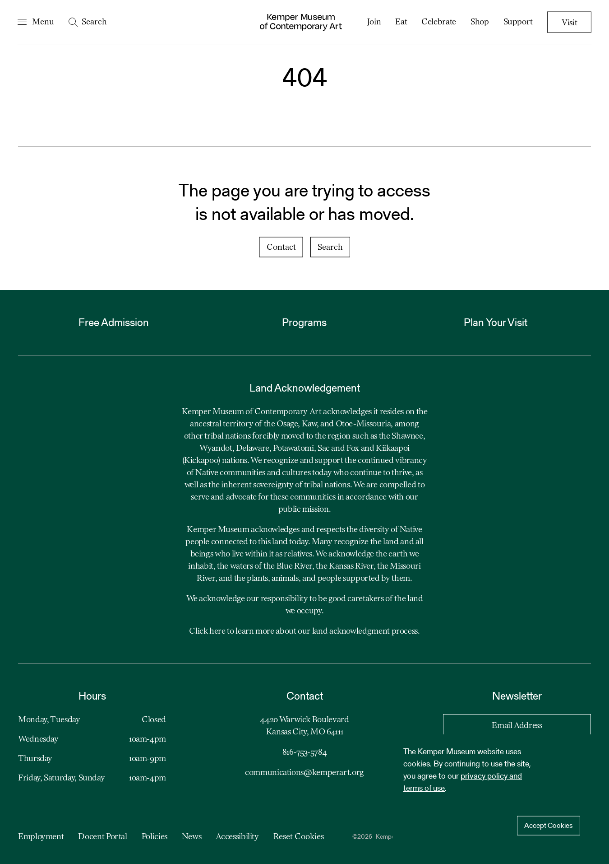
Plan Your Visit (495, 322)
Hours (92, 695)
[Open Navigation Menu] (36, 22)
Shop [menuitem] (479, 22)
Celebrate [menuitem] (438, 22)
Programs (304, 322)
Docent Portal (102, 837)
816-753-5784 (304, 752)
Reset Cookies (298, 837)
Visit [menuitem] (569, 23)
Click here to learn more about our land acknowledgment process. (304, 631)
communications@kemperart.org (304, 773)
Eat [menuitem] (400, 22)
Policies (154, 837)
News (192, 837)
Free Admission (113, 322)
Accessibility (237, 837)
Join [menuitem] (374, 22)
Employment (41, 837)
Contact (281, 247)
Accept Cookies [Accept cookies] (548, 825)
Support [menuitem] (517, 22)
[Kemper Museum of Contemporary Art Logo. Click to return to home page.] (301, 22)
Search (330, 247)
